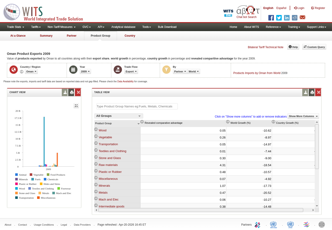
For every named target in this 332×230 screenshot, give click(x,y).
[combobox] (118, 115)
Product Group (100, 35)
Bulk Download (167, 27)
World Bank (322, 224)
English (268, 8)
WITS (46, 11)
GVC (87, 27)
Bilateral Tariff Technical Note (265, 47)
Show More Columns (303, 116)
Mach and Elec (109, 199)
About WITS (251, 27)
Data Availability (125, 81)
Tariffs (36, 27)
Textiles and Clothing (112, 151)
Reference (273, 27)
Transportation (108, 144)
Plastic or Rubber (110, 172)
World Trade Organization (306, 224)
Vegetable (105, 137)
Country (130, 35)
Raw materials (108, 165)
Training (294, 27)
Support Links (316, 27)
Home (233, 27)
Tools (146, 27)
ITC (258, 224)
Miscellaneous (108, 178)
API (101, 27)
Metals (103, 192)
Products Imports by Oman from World (257, 73)
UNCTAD (274, 224)
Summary (46, 35)
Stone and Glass (110, 158)
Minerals (104, 185)
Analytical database (123, 27)
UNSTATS (290, 224)
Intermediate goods (111, 206)
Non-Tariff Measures (62, 27)
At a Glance (18, 35)
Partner (72, 35)
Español (281, 8)
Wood (103, 130)
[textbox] (137, 106)
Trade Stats (15, 27)
